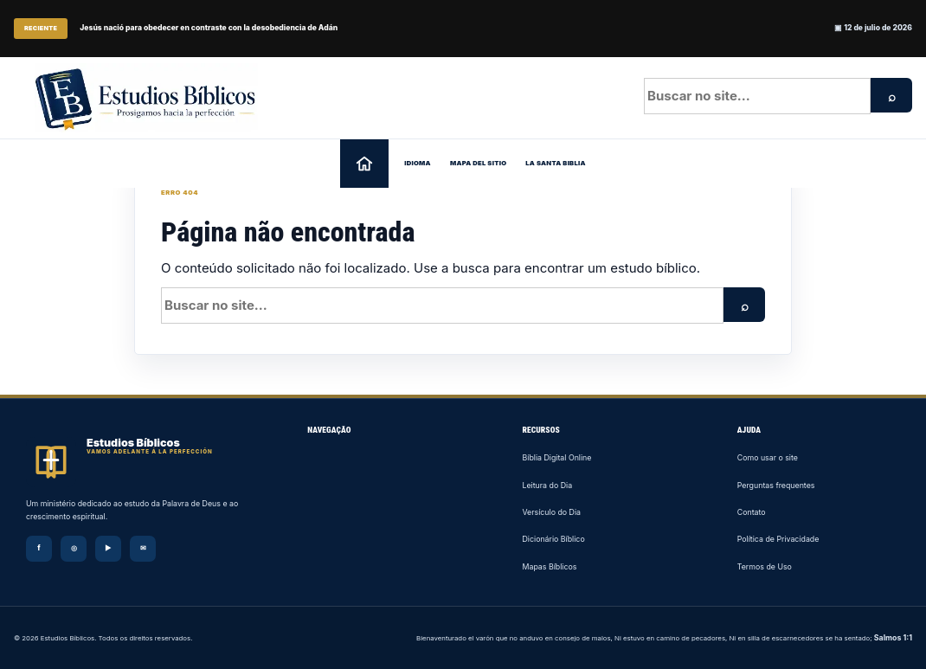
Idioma (417, 163)
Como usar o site (767, 457)
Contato (751, 512)
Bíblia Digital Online (557, 457)
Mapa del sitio (478, 163)
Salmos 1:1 (893, 637)
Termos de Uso (764, 566)
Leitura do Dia (548, 485)
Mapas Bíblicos (550, 566)
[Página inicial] (364, 163)
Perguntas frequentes (776, 485)
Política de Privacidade (778, 539)
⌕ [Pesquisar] (892, 96)
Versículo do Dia (552, 512)
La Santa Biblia (555, 163)
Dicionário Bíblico (554, 539)
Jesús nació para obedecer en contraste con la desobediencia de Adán (209, 27)
